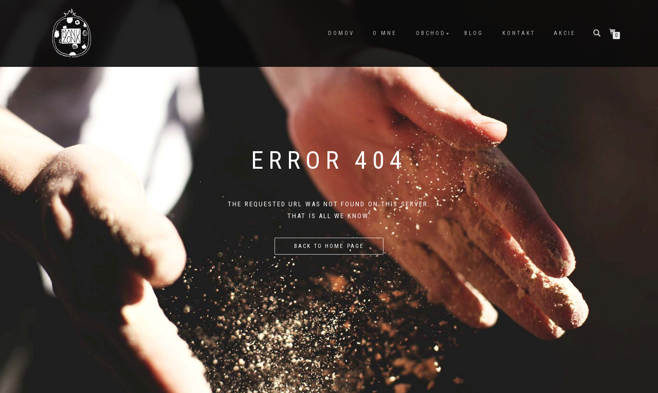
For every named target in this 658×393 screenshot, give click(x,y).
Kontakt (518, 33)
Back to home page (328, 246)
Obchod (431, 33)
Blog (473, 33)
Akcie (565, 33)
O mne (385, 33)
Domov (341, 33)
